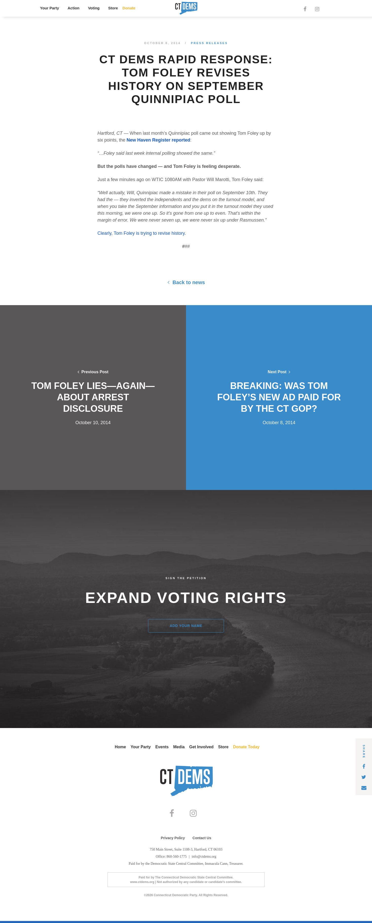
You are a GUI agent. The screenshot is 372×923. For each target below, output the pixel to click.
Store (113, 8)
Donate (128, 8)
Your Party (49, 8)
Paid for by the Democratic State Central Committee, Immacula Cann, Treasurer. (186, 866)
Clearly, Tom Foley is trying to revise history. (141, 233)
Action (74, 8)
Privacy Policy (173, 840)
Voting (94, 8)
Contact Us (202, 840)
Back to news (186, 282)
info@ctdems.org (204, 858)
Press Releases (209, 43)
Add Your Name (186, 626)
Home (120, 747)
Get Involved (201, 747)
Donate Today (246, 747)
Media (178, 747)
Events (162, 747)
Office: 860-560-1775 (172, 858)
